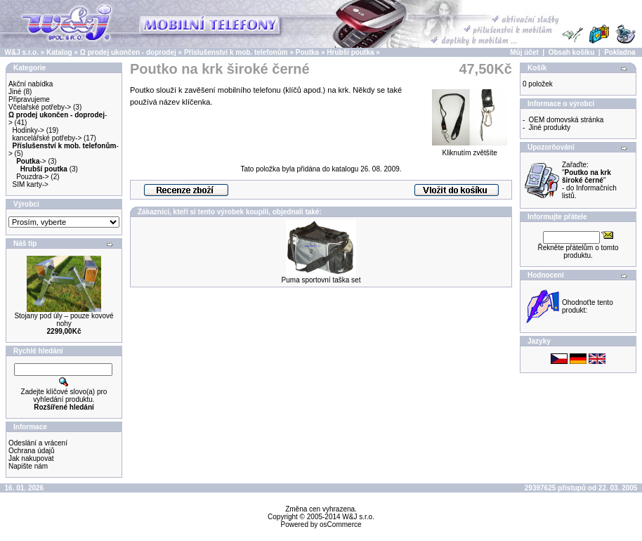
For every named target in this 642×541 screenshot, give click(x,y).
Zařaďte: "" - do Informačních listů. (589, 180)
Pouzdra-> (32, 177)
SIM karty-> (30, 184)
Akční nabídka (30, 84)
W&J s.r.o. (22, 52)
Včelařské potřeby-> (39, 107)
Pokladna (619, 52)
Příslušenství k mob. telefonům (236, 52)
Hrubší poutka (350, 52)
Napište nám (28, 466)
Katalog (59, 52)
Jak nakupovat (31, 458)
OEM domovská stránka (566, 120)
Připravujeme (29, 99)
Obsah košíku (572, 52)
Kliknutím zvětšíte (469, 150)
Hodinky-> (28, 130)
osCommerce (340, 524)
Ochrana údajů (31, 451)
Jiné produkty (549, 127)
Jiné (14, 92)
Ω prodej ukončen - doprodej (128, 52)
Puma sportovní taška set (321, 280)
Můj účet (524, 52)
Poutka (307, 52)
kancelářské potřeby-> (47, 138)
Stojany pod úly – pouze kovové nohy (63, 319)
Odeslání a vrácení (37, 443)
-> (31, 161)
